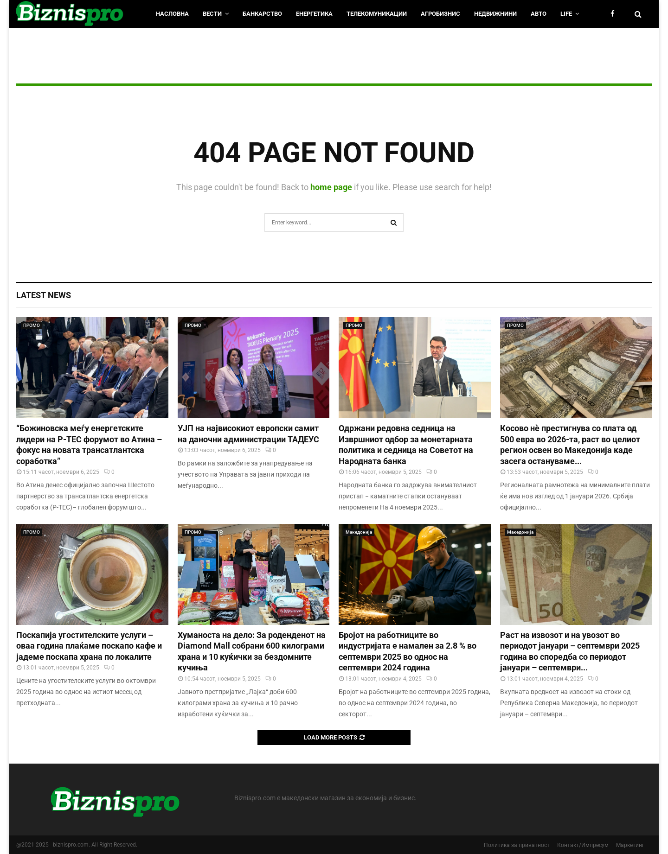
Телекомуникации (377, 13)
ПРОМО (31, 325)
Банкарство (262, 13)
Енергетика (314, 13)
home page (331, 187)
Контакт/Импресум (583, 845)
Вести (212, 13)
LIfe (566, 13)
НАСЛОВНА (172, 13)
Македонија (359, 532)
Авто (538, 13)
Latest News (43, 295)
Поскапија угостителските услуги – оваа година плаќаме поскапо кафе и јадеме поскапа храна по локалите (89, 646)
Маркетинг (630, 845)
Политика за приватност (517, 845)
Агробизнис (440, 13)
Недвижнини (495, 13)
